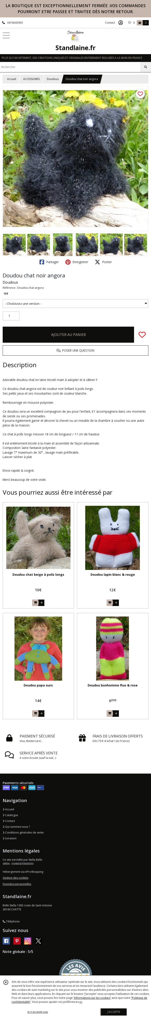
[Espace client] (120, 22)
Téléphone (11, 921)
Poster (103, 262)
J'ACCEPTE (114, 1012)
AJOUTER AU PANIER (68, 334)
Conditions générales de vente (23, 832)
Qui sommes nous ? (16, 827)
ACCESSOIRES (31, 79)
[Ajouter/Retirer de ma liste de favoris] (142, 334)
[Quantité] (11, 315)
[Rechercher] (145, 67)
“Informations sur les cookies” (92, 998)
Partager (49, 262)
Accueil (11, 79)
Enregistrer (76, 262)
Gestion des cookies (15, 878)
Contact (110, 23)
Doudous (53, 79)
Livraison (10, 838)
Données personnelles (17, 884)
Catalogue (10, 815)
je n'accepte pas (37, 1012)
